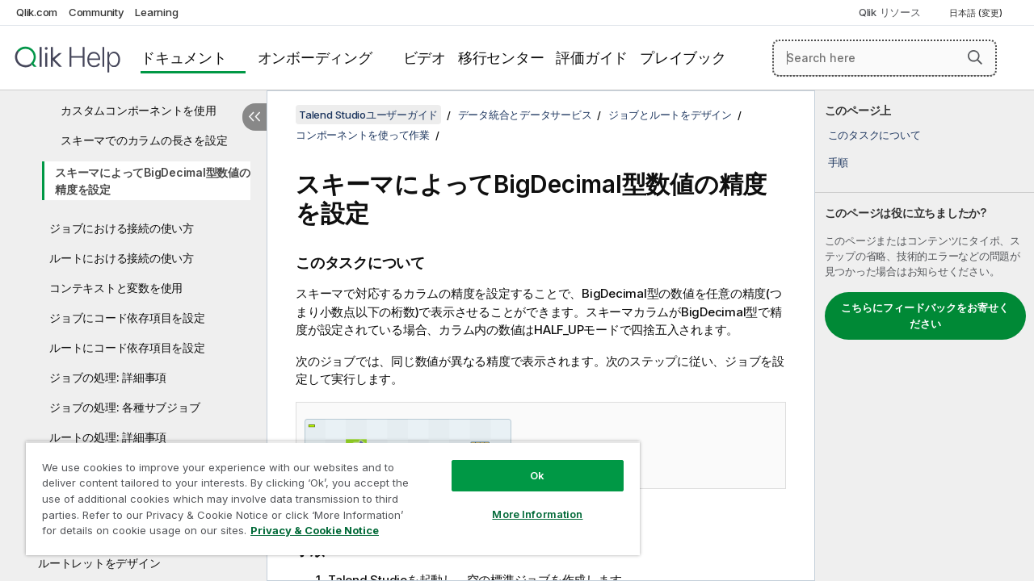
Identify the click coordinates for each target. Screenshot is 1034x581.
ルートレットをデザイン (99, 563)
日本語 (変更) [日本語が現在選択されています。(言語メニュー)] (977, 13)
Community (96, 12)
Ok (525, 463)
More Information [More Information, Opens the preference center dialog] (525, 501)
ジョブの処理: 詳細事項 (107, 377)
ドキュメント (184, 57)
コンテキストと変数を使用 (116, 288)
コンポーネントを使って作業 (363, 134)
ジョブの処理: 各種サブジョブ (124, 407)
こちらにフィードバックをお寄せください (925, 315)
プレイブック (683, 57)
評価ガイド (592, 57)
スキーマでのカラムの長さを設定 (144, 140)
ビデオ (424, 57)
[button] (975, 57)
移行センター (501, 57)
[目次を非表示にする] (254, 117)
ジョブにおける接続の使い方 (121, 228)
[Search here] (884, 58)
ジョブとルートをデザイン (670, 114)
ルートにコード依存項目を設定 (127, 347)
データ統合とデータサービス (525, 114)
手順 (838, 162)
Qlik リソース (890, 12)
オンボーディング (315, 57)
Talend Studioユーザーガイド (368, 114)
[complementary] (924, 335)
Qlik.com (36, 12)
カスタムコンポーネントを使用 (138, 110)
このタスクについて (874, 134)
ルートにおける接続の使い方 (121, 258)
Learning (156, 12)
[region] (325, 492)
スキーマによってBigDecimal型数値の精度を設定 (152, 180)
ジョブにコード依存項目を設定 (127, 317)
